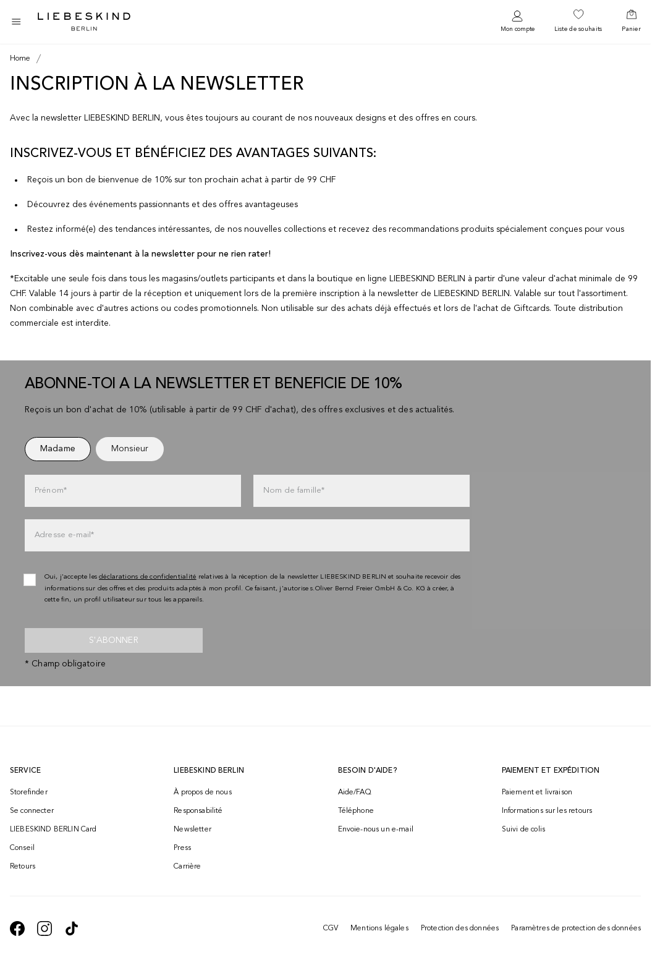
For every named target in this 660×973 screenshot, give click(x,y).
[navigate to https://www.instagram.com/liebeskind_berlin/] (44, 928)
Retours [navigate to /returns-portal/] (22, 866)
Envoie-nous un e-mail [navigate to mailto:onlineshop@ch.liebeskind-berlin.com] (375, 829)
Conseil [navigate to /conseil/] (22, 848)
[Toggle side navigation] (16, 21)
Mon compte (518, 29)
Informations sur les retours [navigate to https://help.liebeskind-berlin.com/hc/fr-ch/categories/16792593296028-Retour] (547, 811)
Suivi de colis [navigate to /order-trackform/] (523, 829)
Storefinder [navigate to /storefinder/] (29, 792)
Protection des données (460, 928)
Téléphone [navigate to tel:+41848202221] (356, 811)
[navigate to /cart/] (631, 21)
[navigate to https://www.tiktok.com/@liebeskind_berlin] (71, 928)
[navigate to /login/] (518, 22)
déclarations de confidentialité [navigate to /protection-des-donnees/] (148, 577)
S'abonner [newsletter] (113, 640)
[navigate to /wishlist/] (578, 21)
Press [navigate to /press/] (182, 848)
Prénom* (51, 491)
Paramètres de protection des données (576, 928)
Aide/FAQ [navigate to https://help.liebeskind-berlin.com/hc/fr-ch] (354, 792)
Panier (631, 29)
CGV (330, 928)
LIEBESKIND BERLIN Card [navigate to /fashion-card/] (53, 829)
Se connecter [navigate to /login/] (32, 811)
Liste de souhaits (578, 29)
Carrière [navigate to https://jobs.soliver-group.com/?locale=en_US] (187, 866)
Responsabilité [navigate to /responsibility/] (198, 811)
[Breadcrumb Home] (20, 58)
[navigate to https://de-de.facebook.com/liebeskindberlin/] (17, 928)
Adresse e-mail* (64, 535)
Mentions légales (379, 928)
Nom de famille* (293, 491)
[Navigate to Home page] (84, 22)
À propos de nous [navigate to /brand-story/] (203, 792)
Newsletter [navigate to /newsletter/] (192, 829)
